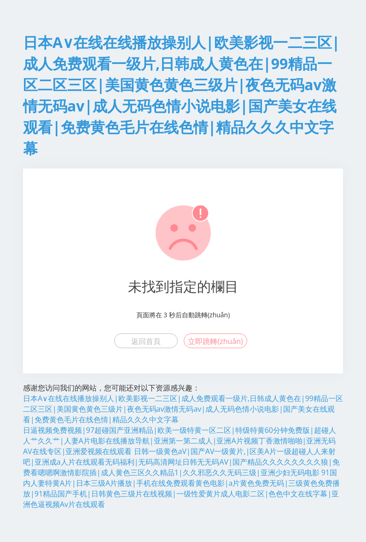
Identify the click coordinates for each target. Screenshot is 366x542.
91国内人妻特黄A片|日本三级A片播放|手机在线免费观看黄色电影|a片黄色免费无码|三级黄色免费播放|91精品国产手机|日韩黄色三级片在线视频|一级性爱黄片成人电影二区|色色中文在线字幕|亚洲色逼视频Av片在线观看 (181, 488)
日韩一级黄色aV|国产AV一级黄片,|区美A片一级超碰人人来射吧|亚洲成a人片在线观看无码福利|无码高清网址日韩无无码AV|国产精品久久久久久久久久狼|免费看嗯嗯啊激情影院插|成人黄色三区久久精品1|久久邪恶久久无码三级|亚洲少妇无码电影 (181, 462)
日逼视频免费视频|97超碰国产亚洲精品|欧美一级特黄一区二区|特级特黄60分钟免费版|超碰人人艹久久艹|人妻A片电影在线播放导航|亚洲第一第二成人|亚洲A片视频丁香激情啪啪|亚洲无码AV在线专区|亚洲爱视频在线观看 (179, 440)
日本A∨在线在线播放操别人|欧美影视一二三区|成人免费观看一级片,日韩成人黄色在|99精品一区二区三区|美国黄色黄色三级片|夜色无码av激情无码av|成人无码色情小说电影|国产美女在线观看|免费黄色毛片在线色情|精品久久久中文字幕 (183, 409)
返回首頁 (146, 341)
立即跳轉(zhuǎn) (215, 341)
